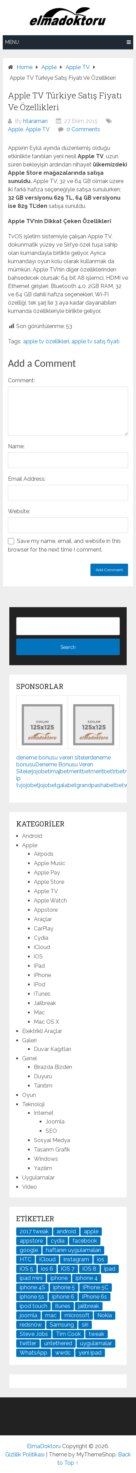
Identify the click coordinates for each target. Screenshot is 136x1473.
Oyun (29, 1095)
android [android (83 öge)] (66, 1231)
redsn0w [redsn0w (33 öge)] (31, 1324)
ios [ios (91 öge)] (100, 1259)
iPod (39, 984)
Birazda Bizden (53, 1067)
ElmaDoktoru (44, 1446)
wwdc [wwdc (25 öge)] (63, 1352)
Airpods (44, 854)
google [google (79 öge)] (29, 1250)
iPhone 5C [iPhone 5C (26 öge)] (95, 1287)
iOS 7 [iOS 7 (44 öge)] (68, 1268)
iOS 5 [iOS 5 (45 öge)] (26, 1268)
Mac (39, 1012)
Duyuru (43, 1076)
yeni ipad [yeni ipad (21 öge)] (90, 1352)
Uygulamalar (38, 1177)
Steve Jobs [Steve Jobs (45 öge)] (34, 1334)
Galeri (29, 1040)
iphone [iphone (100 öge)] (59, 1278)
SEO (51, 1131)
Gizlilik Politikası (25, 1454)
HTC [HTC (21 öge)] (25, 1259)
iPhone (42, 975)
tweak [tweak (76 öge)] (96, 1334)
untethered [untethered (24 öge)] (58, 1343)
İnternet (44, 1113)
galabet (66, 785)
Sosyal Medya (52, 1140)
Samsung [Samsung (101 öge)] (62, 1324)
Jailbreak (45, 1003)
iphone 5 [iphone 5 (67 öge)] (64, 1287)
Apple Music (49, 863)
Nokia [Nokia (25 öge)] (104, 1315)
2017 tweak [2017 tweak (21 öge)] (34, 1231)
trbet (118, 771)
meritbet (79, 771)
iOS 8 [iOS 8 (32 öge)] (89, 1268)
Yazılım (43, 1168)
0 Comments (83, 129)
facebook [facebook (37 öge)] (84, 1240)
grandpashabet (95, 785)
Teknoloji (33, 1104)
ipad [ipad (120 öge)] (109, 1268)
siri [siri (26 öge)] (85, 1324)
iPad (39, 966)
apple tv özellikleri (46, 341)
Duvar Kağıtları (52, 1049)
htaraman (35, 121)
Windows (46, 1159)
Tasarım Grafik (52, 1149)
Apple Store (49, 882)
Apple (15, 129)
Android (32, 836)
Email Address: (27, 479)
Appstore (46, 910)
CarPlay (44, 928)
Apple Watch (50, 900)
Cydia (41, 938)
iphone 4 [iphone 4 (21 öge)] (87, 1278)
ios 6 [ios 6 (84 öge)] (47, 1268)
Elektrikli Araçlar (42, 1031)
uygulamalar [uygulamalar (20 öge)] (96, 1343)
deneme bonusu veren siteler (53, 757)
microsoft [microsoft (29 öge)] (77, 1315)
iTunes (42, 994)
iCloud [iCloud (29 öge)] (47, 1259)
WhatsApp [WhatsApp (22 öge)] (33, 1352)
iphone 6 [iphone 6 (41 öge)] (63, 1296)
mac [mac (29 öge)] (51, 1315)
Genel (29, 1058)
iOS (38, 956)
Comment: (21, 380)
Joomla (55, 1121)
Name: (16, 446)
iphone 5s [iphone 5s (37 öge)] (32, 1296)
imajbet (59, 771)
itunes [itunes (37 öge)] (62, 1306)
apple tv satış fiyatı (95, 341)
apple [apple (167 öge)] (91, 1231)
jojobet (41, 771)
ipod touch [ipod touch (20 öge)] (33, 1306)
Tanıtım (43, 1085)
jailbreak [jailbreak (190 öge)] (88, 1306)
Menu (12, 42)
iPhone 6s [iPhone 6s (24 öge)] (94, 1296)
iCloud (42, 947)
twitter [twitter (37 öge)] (28, 1343)
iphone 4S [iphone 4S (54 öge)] (32, 1287)
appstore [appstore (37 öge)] (31, 1240)
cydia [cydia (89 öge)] (58, 1240)
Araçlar (43, 919)
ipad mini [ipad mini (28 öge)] (31, 1278)
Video (29, 1187)
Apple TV (38, 129)
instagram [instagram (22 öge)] (76, 1259)
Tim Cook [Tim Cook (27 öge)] (68, 1334)
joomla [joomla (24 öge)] (28, 1315)
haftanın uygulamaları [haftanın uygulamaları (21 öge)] (73, 1250)
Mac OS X (46, 1021)
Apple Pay (47, 872)
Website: (19, 511)
